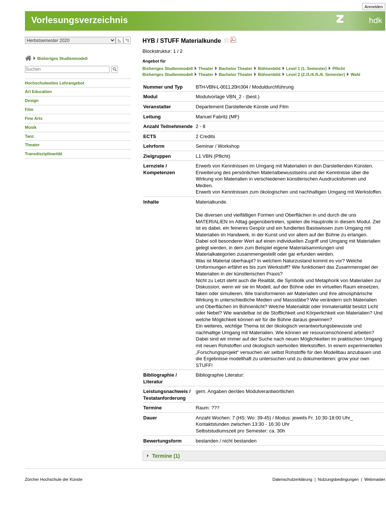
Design (32, 100)
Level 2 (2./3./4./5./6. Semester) (315, 74)
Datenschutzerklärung (292, 479)
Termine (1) (166, 456)
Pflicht (338, 68)
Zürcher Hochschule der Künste (54, 479)
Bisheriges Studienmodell (62, 58)
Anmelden (373, 6)
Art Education (38, 91)
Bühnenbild (269, 68)
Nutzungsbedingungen (338, 479)
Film (29, 109)
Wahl (355, 74)
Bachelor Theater (235, 68)
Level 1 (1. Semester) (306, 68)
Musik (30, 127)
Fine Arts (33, 118)
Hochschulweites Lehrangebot (54, 83)
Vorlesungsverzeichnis (79, 20)
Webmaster (374, 479)
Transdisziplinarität (43, 153)
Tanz (29, 136)
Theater (32, 145)
